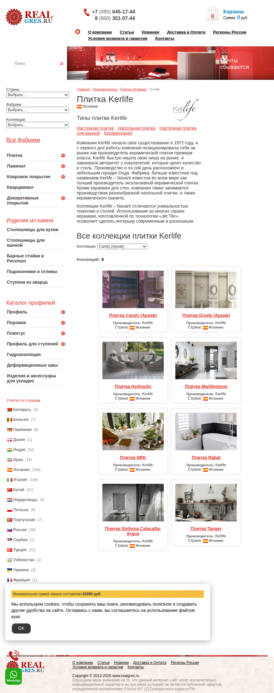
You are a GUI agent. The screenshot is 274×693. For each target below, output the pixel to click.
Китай (18, 489)
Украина (21, 569)
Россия (20, 529)
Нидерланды (25, 499)
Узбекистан (23, 559)
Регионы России (229, 32)
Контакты (164, 38)
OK (21, 628)
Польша (20, 509)
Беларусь (22, 409)
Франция (21, 579)
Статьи (127, 32)
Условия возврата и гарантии (117, 38)
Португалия (24, 519)
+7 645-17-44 (113, 11)
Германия (22, 429)
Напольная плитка (136, 128)
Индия (19, 449)
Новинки (150, 32)
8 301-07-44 (115, 18)
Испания (21, 469)
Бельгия (20, 419)
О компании (100, 32)
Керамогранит (118, 133)
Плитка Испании (133, 89)
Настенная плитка (42, 72)
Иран (18, 459)
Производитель (105, 89)
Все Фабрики (23, 140)
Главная (83, 89)
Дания (19, 439)
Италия (20, 479)
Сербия (20, 539)
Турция (20, 549)
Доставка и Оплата (186, 32)
